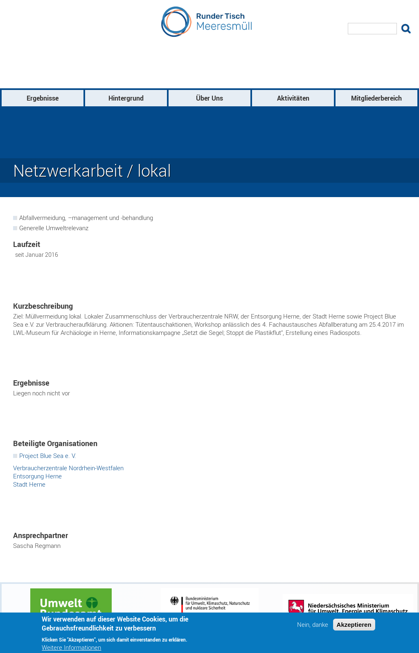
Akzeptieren (354, 624)
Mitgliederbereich (376, 98)
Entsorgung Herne (37, 476)
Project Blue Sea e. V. (47, 456)
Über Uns (209, 98)
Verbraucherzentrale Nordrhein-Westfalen (68, 468)
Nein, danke (312, 624)
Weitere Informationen (71, 647)
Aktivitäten (293, 98)
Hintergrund (126, 98)
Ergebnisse (43, 98)
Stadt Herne (29, 484)
